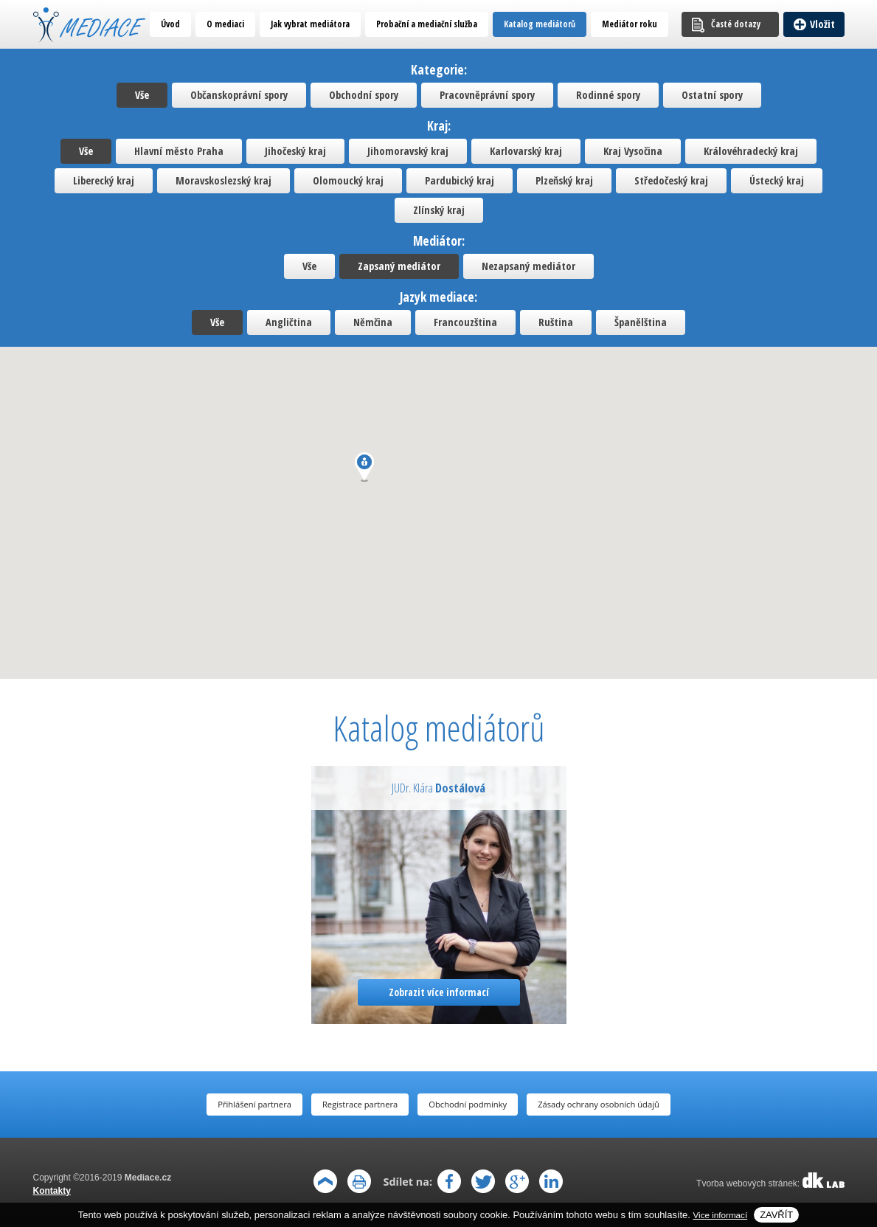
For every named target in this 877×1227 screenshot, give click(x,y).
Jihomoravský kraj (407, 151)
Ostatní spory (712, 95)
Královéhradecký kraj (751, 151)
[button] (364, 467)
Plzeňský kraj (564, 180)
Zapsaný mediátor (399, 266)
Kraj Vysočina (632, 151)
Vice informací (720, 1215)
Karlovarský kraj (526, 151)
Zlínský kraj (439, 210)
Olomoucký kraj (348, 180)
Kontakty (52, 1191)
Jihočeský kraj (295, 151)
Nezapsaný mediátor (528, 266)
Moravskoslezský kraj (223, 180)
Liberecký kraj (103, 180)
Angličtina (289, 322)
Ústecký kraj (776, 180)
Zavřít (776, 1214)
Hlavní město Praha (178, 151)
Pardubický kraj (459, 180)
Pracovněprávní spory (487, 95)
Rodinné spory (608, 95)
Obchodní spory (363, 95)
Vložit (822, 24)
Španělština (640, 322)
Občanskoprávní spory (239, 95)
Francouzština (465, 322)
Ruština (555, 322)
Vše (142, 95)
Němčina (372, 322)
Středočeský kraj (671, 180)
